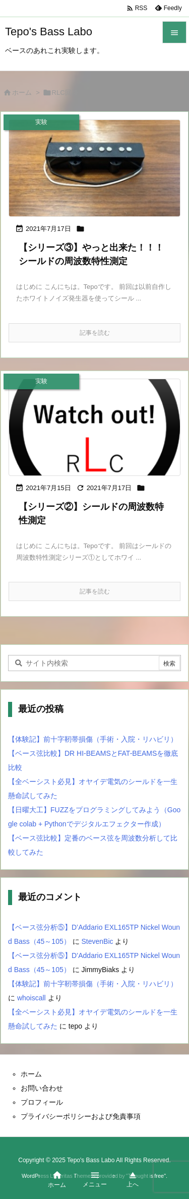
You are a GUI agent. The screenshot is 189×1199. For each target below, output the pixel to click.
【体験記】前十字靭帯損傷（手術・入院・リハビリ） (92, 739)
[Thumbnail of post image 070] (94, 427)
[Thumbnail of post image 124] (94, 168)
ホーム (22, 92)
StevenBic (97, 941)
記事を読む (95, 332)
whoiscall (31, 998)
